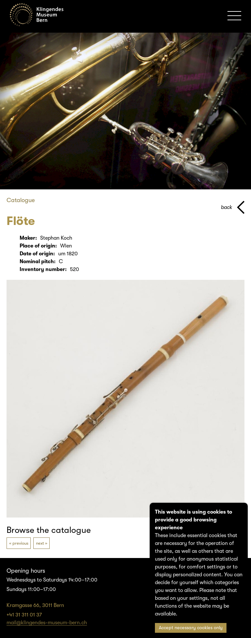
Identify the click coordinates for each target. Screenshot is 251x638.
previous (20, 543)
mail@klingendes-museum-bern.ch (47, 623)
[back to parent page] (232, 207)
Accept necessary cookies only (191, 627)
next (40, 543)
